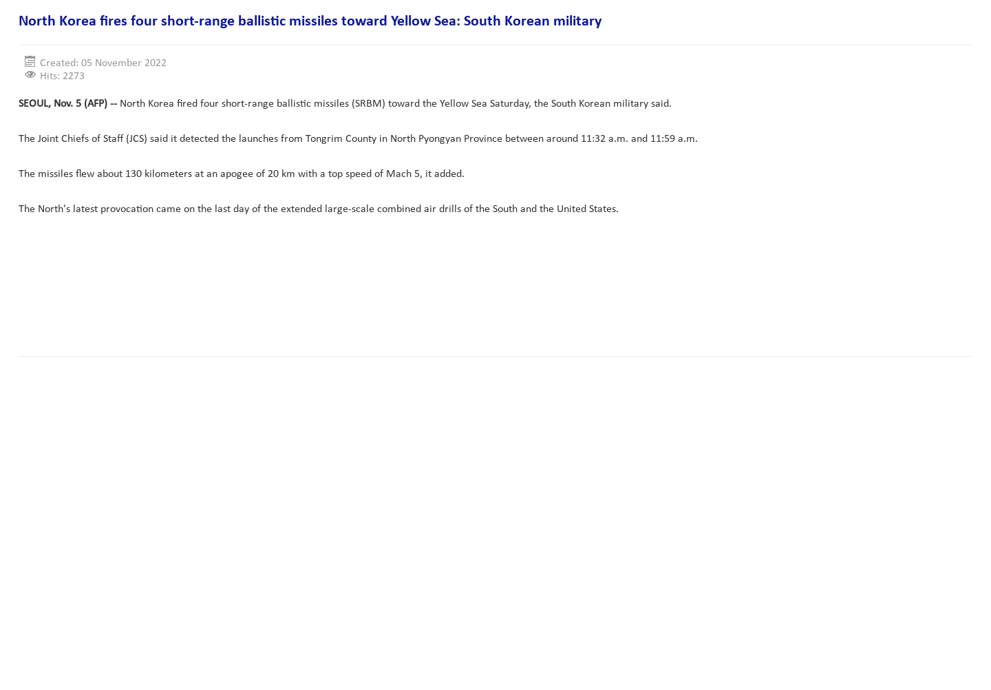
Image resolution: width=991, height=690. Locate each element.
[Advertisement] (269, 302)
